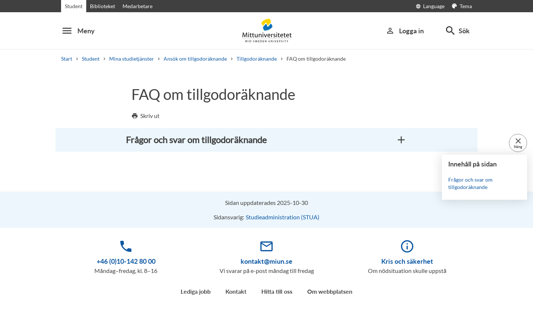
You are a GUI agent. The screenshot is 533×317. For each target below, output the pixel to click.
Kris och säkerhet (407, 261)
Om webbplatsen (329, 291)
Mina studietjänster (131, 58)
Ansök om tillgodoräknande (195, 58)
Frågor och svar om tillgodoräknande (470, 183)
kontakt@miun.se (266, 261)
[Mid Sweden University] (266, 30)
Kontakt (236, 291)
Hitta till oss (276, 291)
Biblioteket (102, 6)
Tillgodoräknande (257, 58)
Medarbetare (137, 6)
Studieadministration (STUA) (282, 216)
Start (66, 58)
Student (74, 6)
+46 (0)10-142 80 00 (126, 261)
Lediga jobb (196, 291)
